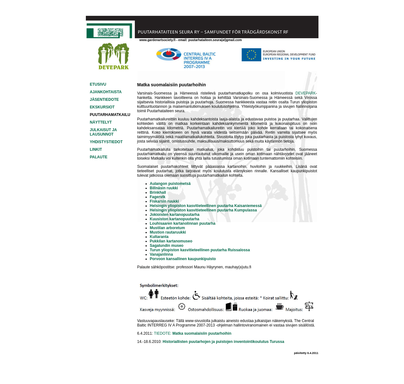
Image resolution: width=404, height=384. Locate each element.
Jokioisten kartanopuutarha (174, 214)
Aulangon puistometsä (170, 183)
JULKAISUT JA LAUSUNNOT (103, 132)
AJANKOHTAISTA (106, 92)
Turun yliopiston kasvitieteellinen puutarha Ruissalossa (200, 250)
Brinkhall (158, 192)
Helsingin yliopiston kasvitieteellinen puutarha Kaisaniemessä (206, 206)
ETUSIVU (98, 84)
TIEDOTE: (192, 333)
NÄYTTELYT (101, 122)
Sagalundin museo (167, 245)
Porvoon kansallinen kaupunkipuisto (183, 259)
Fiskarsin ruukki (164, 201)
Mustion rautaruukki (168, 232)
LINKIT (96, 149)
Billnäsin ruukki (164, 188)
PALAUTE (99, 157)
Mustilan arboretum (167, 228)
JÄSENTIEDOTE (104, 99)
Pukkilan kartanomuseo (171, 241)
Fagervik (157, 197)
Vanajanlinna (161, 254)
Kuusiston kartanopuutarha (174, 219)
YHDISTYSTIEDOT (106, 142)
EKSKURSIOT (102, 107)
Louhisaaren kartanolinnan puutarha (183, 223)
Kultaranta (159, 237)
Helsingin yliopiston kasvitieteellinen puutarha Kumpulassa (203, 210)
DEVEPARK (305, 93)
